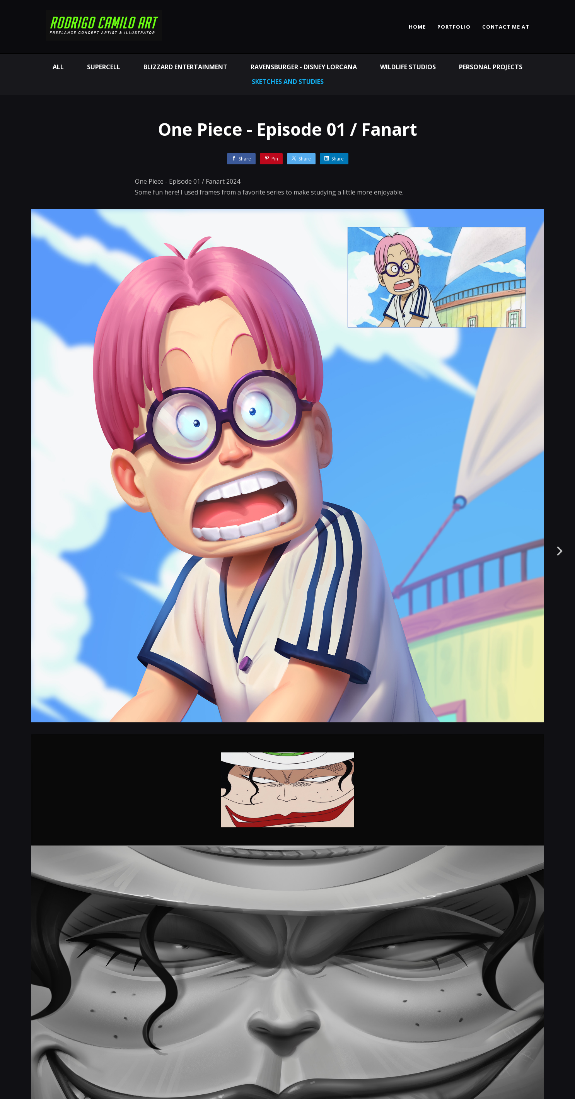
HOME (417, 26)
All (58, 67)
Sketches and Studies (288, 81)
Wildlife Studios (408, 67)
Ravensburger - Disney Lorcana (304, 67)
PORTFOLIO (454, 26)
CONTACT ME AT (505, 26)
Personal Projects (490, 67)
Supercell (103, 67)
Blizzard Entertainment (185, 67)
